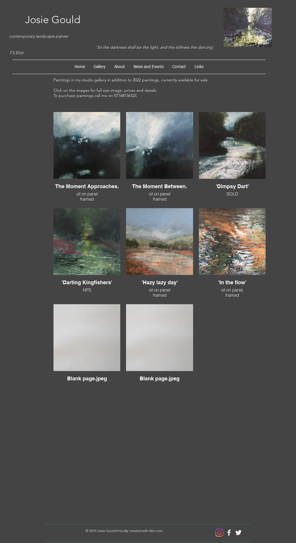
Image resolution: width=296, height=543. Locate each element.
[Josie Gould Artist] (229, 533)
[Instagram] (219, 533)
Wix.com (155, 531)
